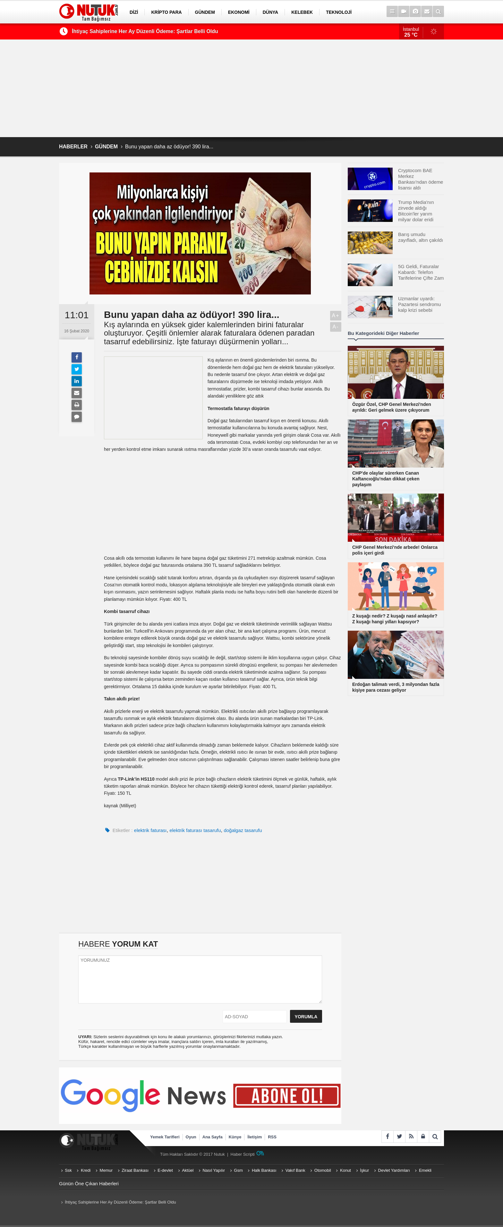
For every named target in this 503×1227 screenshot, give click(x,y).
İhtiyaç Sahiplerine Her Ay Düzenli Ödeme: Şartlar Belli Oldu (145, 31)
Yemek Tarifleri (165, 1137)
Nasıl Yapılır (213, 1170)
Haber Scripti (243, 1154)
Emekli (425, 1170)
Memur (106, 1170)
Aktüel (187, 1170)
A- (336, 326)
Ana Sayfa (212, 1137)
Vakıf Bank (295, 1170)
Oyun (191, 1137)
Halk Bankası (264, 1170)
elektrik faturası (150, 830)
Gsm (238, 1170)
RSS (272, 1137)
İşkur (364, 1170)
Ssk (68, 1170)
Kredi (85, 1170)
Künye (235, 1137)
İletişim (254, 1137)
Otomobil (322, 1170)
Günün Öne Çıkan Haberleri (89, 1183)
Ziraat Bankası (135, 1170)
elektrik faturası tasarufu (195, 830)
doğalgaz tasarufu (243, 830)
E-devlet (165, 1170)
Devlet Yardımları (394, 1170)
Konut (345, 1170)
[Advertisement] (251, 88)
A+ (335, 315)
